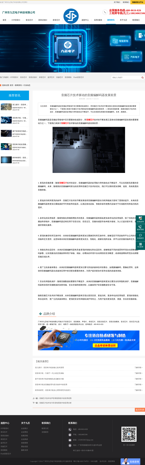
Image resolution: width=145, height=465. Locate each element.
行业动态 (27, 85)
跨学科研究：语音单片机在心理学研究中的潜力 (53, 390)
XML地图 (94, 461)
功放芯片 (59, 77)
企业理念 (24, 432)
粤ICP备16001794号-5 (81, 461)
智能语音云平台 (137, 2)
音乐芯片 (29, 20)
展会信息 (24, 446)
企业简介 (24, 428)
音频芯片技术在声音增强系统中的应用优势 (55, 398)
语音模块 (68, 77)
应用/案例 (98, 20)
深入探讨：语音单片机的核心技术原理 (49, 367)
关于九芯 (123, 20)
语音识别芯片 (102, 322)
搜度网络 (111, 461)
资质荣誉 (24, 443)
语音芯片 (68, 322)
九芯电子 (46, 322)
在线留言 (45, 432)
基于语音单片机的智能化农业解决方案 (49, 379)
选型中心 (85, 20)
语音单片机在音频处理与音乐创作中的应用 (51, 384)
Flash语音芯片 (78, 77)
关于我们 (117, 2)
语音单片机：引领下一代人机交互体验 (49, 373)
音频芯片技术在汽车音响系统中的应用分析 (55, 403)
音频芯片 (90, 120)
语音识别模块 (114, 322)
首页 (4, 20)
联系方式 (45, 428)
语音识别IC (42, 20)
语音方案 (41, 324)
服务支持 (24, 450)
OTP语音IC (16, 20)
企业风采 (24, 439)
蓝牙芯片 (51, 77)
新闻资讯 (111, 20)
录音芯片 (56, 20)
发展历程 (24, 436)
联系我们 (126, 2)
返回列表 (140, 409)
